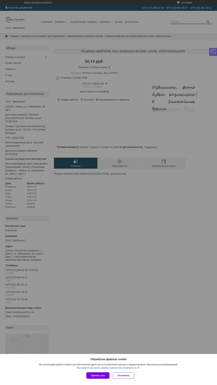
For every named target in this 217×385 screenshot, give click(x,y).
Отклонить (123, 375)
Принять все (98, 375)
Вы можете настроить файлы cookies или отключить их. (107, 367)
